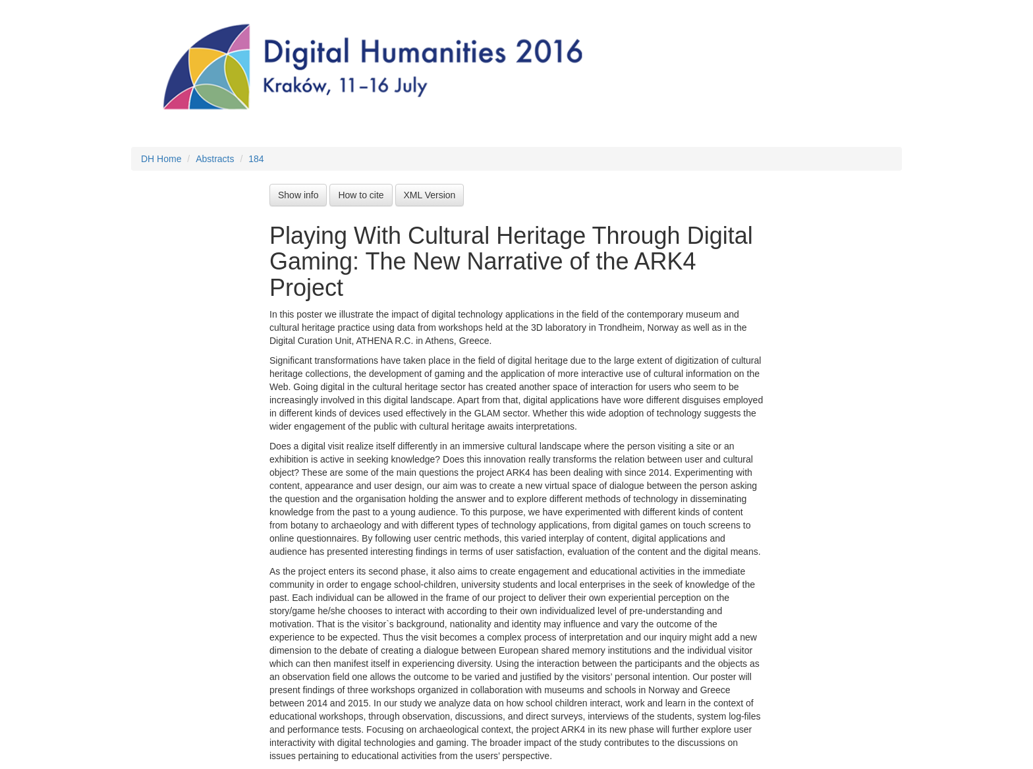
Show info (298, 195)
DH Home (161, 159)
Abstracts (215, 159)
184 (256, 159)
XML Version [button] (430, 195)
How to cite (360, 195)
